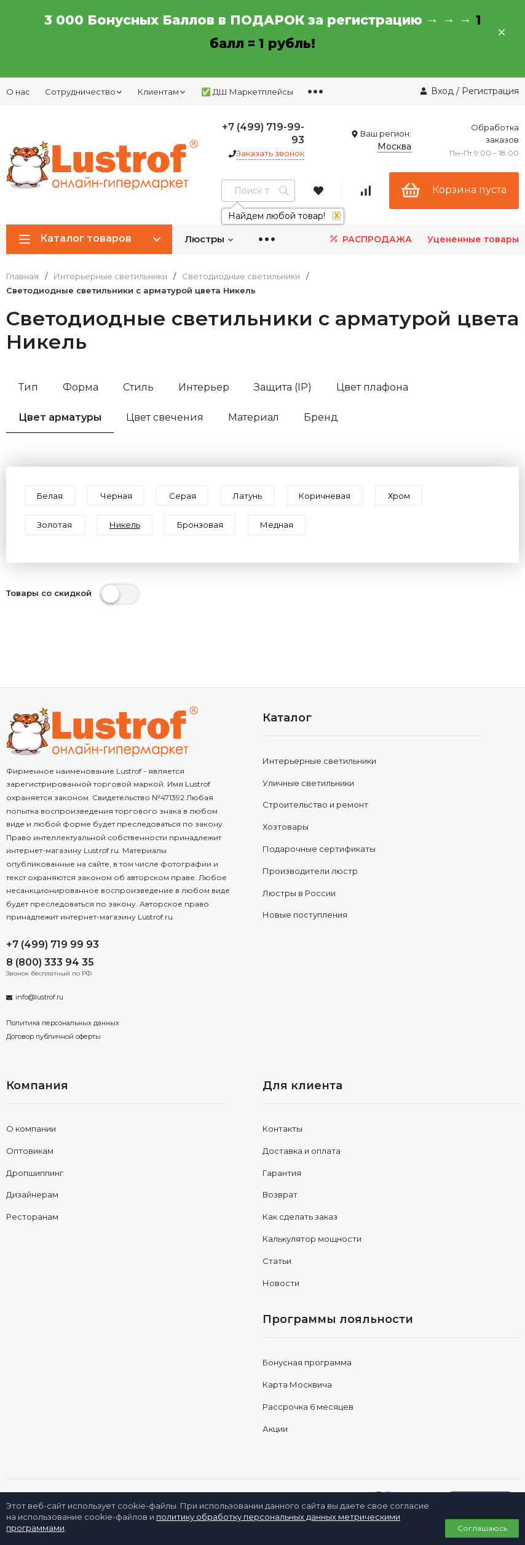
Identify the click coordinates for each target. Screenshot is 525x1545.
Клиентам (162, 92)
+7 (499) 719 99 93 (52, 945)
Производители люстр (310, 872)
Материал (253, 417)
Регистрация (490, 91)
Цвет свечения (164, 417)
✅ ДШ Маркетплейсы (247, 92)
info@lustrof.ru (39, 999)
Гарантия (281, 1174)
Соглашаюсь (482, 1528)
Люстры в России (299, 894)
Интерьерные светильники (110, 276)
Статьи (276, 1262)
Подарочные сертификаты (319, 850)
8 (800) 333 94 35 (50, 963)
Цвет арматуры (59, 417)
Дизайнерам (32, 1196)
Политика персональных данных (62, 1024)
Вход (442, 91)
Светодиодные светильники (241, 276)
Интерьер (203, 387)
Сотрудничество (84, 92)
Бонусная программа (307, 1364)
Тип (28, 387)
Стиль (138, 387)
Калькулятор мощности (311, 1240)
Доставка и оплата (301, 1152)
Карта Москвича (297, 1386)
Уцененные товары (473, 239)
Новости (280, 1284)
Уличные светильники (308, 784)
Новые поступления (304, 916)
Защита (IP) (283, 387)
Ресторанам (32, 1218)
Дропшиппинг (34, 1174)
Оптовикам (29, 1152)
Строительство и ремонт (315, 806)
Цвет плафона (372, 387)
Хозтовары (285, 828)
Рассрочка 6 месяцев (307, 1408)
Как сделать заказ (300, 1218)
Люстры (209, 239)
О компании (31, 1130)
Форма (80, 387)
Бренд (321, 417)
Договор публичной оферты (53, 1037)
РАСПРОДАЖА (370, 239)
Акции (275, 1430)
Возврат (280, 1196)
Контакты (282, 1130)
